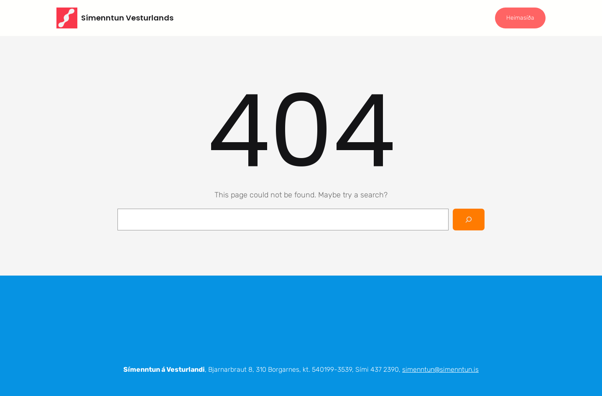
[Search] (469, 219)
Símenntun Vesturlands (127, 18)
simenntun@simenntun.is (440, 369)
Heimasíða (520, 17)
